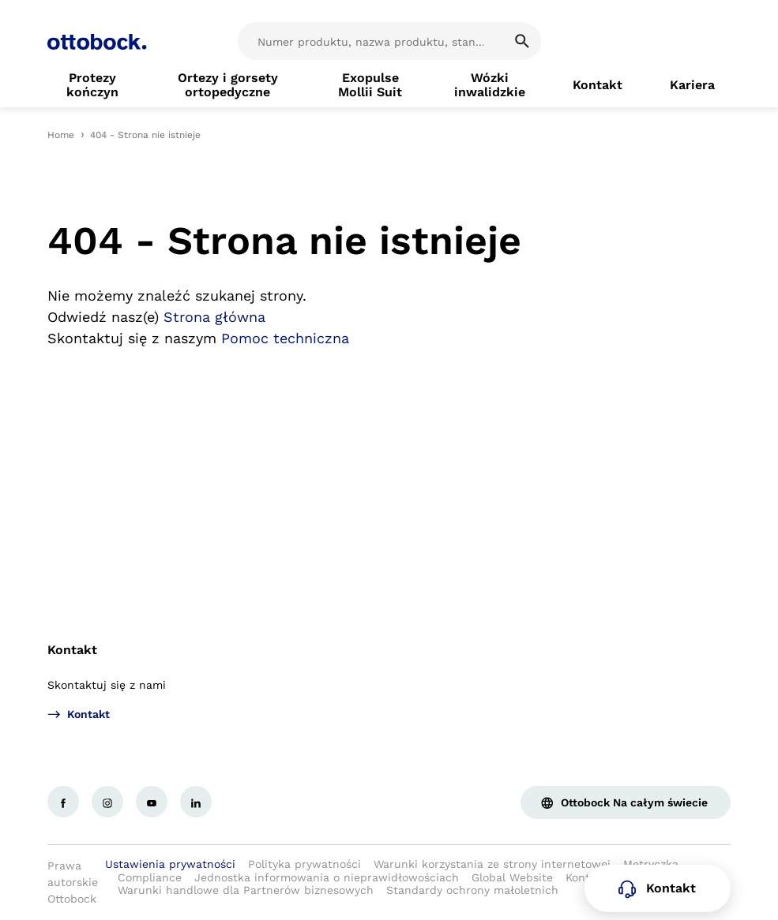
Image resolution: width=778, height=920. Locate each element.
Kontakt (72, 649)
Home (60, 134)
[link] (93, 85)
